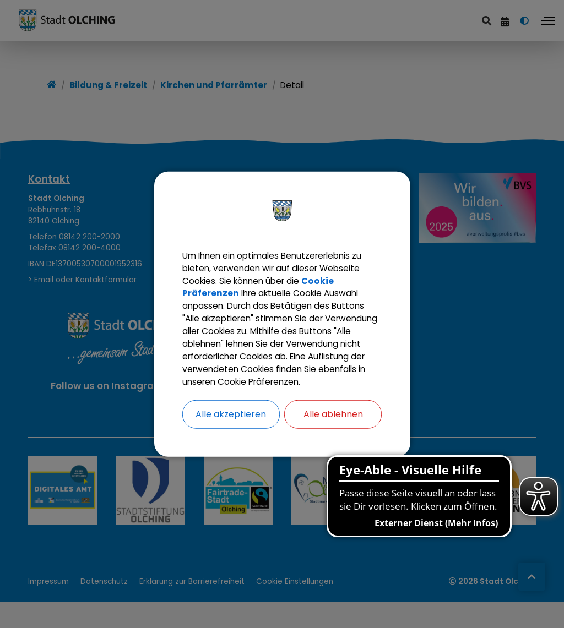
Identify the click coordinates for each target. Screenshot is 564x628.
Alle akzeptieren (231, 424)
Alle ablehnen (333, 424)
